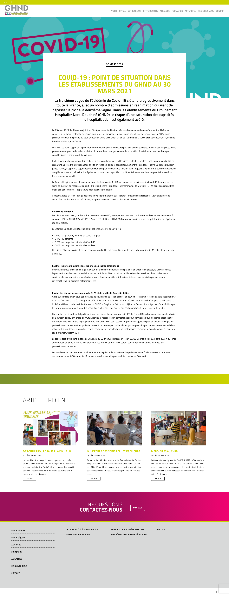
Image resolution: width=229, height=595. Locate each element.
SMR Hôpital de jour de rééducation (129, 534)
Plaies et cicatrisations (78, 534)
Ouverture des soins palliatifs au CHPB (113, 451)
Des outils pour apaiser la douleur (47, 451)
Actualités (190, 11)
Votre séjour (134, 11)
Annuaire (165, 11)
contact (137, 507)
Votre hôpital (118, 11)
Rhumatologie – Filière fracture (127, 529)
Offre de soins (150, 11)
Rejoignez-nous (206, 11)
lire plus (30, 478)
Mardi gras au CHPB (164, 451)
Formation (177, 11)
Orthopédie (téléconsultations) (82, 529)
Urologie (160, 529)
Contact (220, 11)
